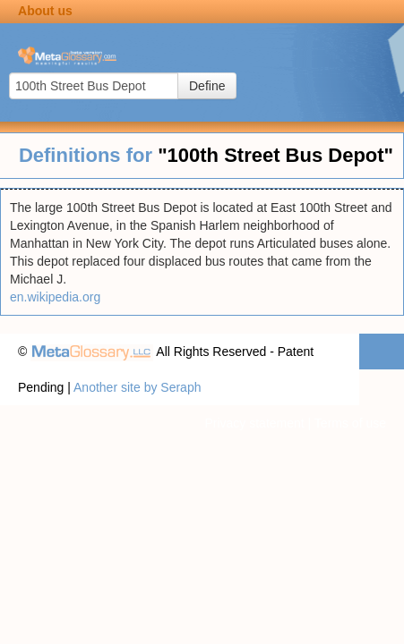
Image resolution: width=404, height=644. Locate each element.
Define (207, 86)
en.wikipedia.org (55, 297)
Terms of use (350, 423)
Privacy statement (254, 423)
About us (45, 11)
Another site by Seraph (137, 387)
